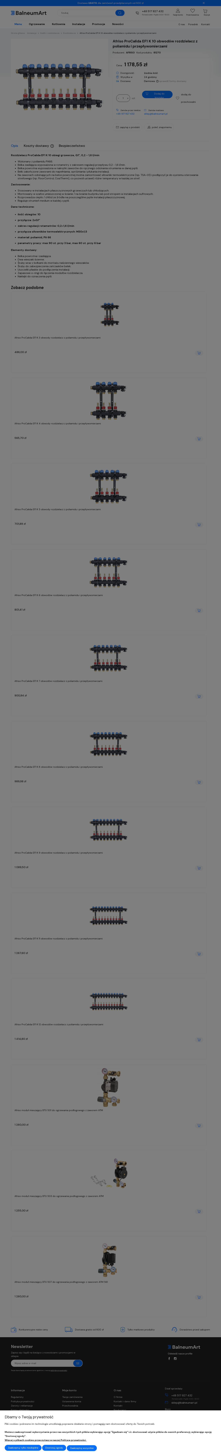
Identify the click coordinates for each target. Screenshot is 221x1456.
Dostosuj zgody (54, 1448)
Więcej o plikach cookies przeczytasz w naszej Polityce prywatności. (46, 1440)
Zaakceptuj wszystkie (82, 1448)
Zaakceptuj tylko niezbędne (23, 1448)
